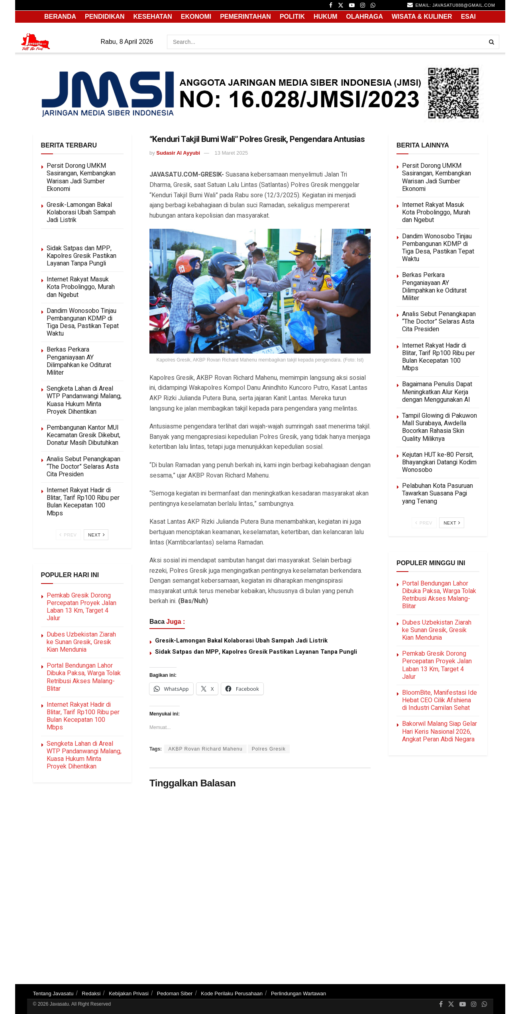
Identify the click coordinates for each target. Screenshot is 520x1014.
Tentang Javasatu (53, 993)
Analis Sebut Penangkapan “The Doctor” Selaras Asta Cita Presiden (83, 466)
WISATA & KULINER (422, 16)
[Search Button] (492, 42)
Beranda (60, 16)
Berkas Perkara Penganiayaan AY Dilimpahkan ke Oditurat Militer (79, 361)
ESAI (468, 16)
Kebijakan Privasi (129, 993)
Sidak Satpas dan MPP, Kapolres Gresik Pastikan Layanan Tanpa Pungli (256, 651)
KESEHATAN (152, 16)
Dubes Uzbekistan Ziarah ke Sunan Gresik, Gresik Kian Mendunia (81, 642)
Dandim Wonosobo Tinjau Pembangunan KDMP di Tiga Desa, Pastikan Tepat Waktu (83, 322)
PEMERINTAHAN (245, 16)
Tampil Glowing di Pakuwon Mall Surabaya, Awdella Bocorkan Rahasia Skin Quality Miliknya (439, 427)
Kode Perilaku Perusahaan (232, 993)
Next (96, 534)
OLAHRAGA (364, 16)
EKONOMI (196, 16)
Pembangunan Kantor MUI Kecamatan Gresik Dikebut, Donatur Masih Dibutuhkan (83, 435)
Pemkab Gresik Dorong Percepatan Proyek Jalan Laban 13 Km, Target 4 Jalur (81, 607)
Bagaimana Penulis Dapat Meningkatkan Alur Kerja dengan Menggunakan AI (437, 391)
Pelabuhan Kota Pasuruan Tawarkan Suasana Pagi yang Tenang (437, 493)
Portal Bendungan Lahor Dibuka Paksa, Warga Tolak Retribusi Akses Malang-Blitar (84, 677)
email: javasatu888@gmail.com (451, 5)
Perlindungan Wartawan (298, 993)
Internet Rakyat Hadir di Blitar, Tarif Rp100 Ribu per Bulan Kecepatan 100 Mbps (83, 501)
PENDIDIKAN (105, 16)
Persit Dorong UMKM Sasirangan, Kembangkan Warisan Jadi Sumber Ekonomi (81, 177)
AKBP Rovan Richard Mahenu (205, 749)
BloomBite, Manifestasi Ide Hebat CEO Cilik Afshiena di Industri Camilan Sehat (439, 700)
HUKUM (326, 16)
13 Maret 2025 (231, 153)
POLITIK (292, 16)
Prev (68, 534)
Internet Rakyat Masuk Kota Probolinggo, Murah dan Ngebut (81, 287)
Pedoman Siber (175, 993)
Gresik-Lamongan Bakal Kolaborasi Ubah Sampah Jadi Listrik (241, 640)
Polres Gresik (269, 749)
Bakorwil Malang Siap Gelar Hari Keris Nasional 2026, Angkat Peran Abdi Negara (439, 731)
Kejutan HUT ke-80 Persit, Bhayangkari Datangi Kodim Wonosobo (439, 462)
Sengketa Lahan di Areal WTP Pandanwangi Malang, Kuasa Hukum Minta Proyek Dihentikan (84, 400)
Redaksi (91, 993)
